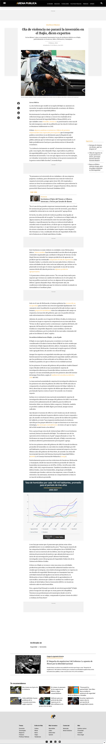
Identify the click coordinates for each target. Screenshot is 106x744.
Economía (50, 3)
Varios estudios (40, 252)
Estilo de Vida (39, 725)
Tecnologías (65, 3)
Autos (36, 732)
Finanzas (85, 3)
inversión (43, 647)
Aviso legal (81, 734)
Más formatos (53, 725)
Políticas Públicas (75, 3)
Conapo (63, 456)
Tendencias (38, 737)
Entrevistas (52, 732)
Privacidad (80, 730)
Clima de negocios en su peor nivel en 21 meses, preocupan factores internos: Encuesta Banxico (95, 156)
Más (79, 725)
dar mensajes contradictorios (47, 425)
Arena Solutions (67, 730)
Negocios (57, 3)
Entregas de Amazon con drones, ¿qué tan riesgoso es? (95, 147)
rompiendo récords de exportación (61, 260)
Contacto (80, 732)
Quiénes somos (82, 728)
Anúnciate (66, 728)
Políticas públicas (53, 25)
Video (50, 730)
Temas (21, 725)
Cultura (36, 728)
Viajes (36, 734)
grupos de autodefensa (43, 310)
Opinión (92, 3)
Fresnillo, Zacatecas (49, 122)
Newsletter (52, 728)
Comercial (66, 725)
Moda (36, 730)
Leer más (33, 192)
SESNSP (32, 456)
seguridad (33, 647)
